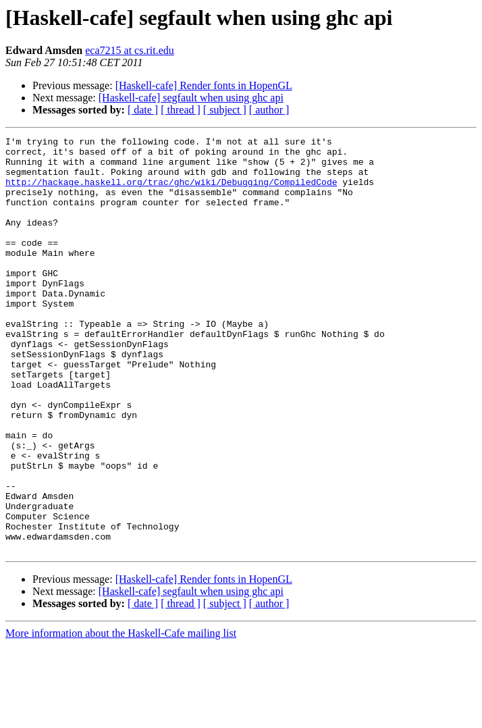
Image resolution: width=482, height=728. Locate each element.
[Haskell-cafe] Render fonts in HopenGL (203, 85)
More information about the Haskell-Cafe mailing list (120, 716)
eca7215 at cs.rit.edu (129, 50)
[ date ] (143, 109)
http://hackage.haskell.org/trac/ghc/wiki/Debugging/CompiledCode (171, 192)
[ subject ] (224, 109)
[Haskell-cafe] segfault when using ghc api (191, 97)
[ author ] (269, 109)
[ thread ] (180, 109)
